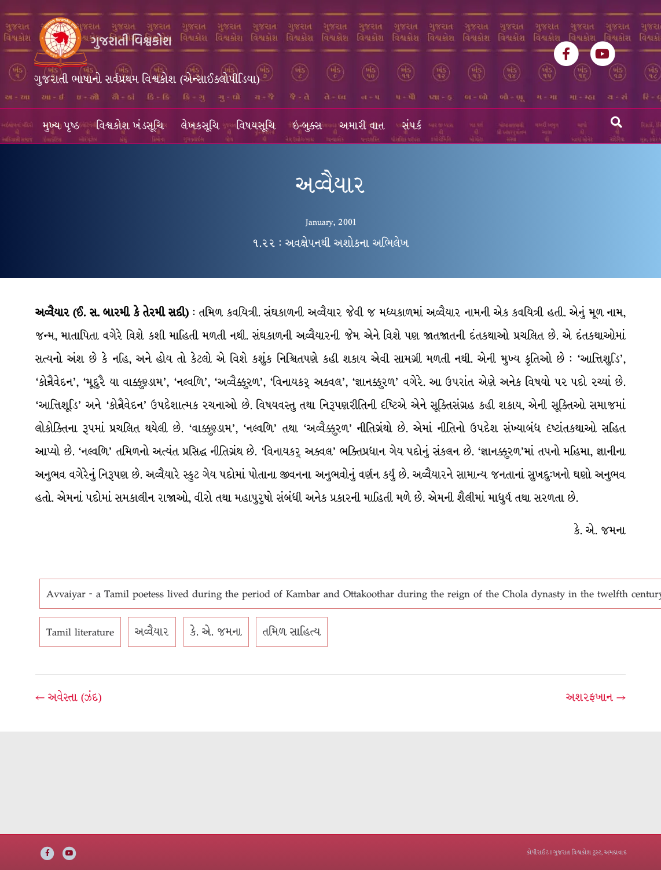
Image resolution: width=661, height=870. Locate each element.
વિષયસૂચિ (256, 126)
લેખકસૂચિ (200, 126)
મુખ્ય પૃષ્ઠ (61, 126)
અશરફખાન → (596, 697)
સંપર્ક (412, 126)
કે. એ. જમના (216, 632)
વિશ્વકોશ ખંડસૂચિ (130, 126)
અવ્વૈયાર (152, 632)
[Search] (616, 122)
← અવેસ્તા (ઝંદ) (68, 697)
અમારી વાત (362, 126)
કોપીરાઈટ (538, 852)
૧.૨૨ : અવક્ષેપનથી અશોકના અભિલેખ (330, 243)
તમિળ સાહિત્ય (292, 632)
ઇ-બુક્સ (307, 126)
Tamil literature (80, 632)
